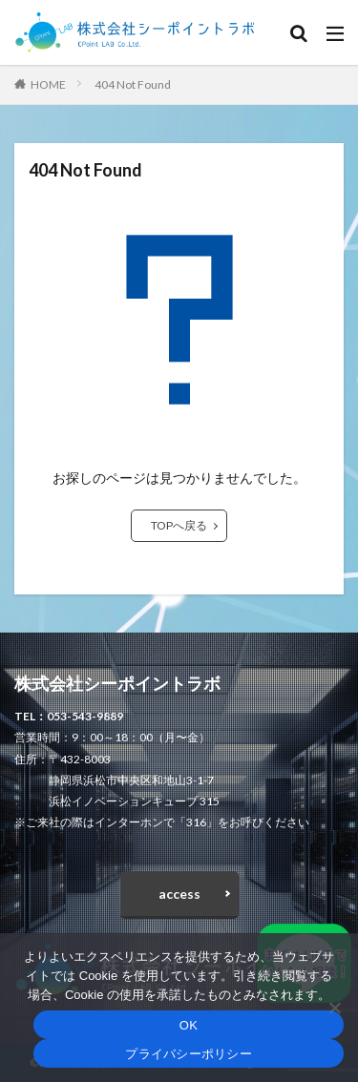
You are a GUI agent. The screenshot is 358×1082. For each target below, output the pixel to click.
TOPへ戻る (179, 525)
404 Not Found (133, 84)
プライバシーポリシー (188, 1054)
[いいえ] (334, 1007)
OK (188, 1025)
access (179, 893)
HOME (48, 84)
